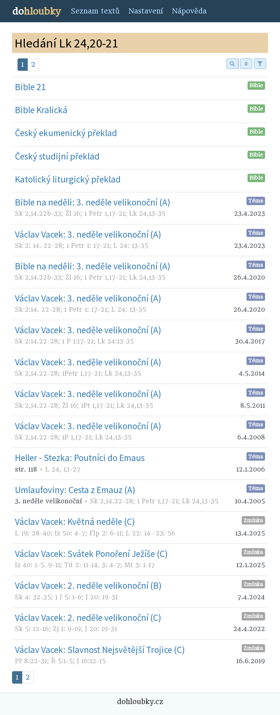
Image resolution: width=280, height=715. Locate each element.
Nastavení (145, 11)
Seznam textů (95, 11)
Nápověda (189, 11)
